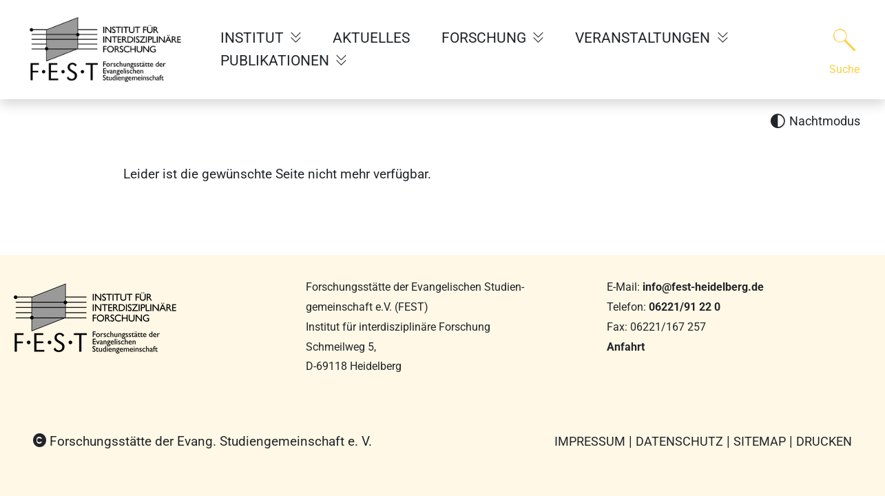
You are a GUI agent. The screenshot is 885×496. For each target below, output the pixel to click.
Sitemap (759, 441)
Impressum (589, 441)
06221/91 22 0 (684, 306)
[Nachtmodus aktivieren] (815, 121)
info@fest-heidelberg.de (703, 286)
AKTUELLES (371, 38)
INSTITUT (253, 38)
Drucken (824, 441)
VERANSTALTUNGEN (644, 38)
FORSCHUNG (485, 38)
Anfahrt (626, 346)
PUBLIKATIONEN (276, 60)
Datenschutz (679, 441)
